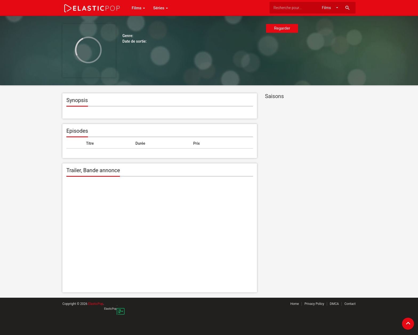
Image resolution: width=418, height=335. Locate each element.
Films (138, 8)
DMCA (334, 304)
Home (294, 304)
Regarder (282, 28)
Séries (160, 8)
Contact (350, 304)
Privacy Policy (314, 304)
